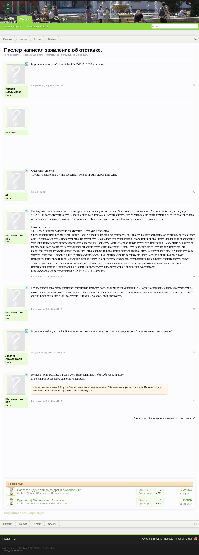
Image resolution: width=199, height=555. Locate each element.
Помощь (168, 538)
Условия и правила (151, 538)
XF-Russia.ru (17, 551)
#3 (194, 276)
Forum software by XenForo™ (28, 548)
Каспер (187, 499)
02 (6, 195)
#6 (194, 401)
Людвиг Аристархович (14, 357)
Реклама (10, 132)
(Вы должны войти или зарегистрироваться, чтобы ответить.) (164, 418)
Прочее (24, 55)
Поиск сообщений (12, 26)
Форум (24, 19)
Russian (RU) (9, 538)
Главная (8, 19)
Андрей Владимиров (64, 55)
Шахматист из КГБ (14, 237)
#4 (194, 309)
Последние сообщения (37, 26)
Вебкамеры (59, 19)
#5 (194, 352)
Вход (190, 3)
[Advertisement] (113, 133)
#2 (194, 192)
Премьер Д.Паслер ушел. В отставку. (41, 500)
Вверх (189, 538)
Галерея (40, 19)
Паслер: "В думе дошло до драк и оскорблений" (49, 490)
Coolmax (21, 493)
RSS (195, 538)
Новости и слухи (59, 493)
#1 (194, 85)
